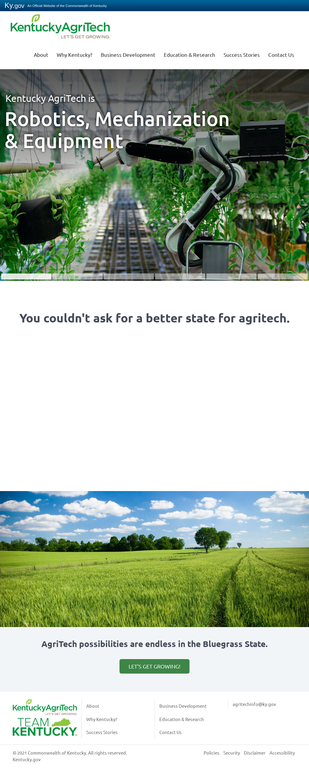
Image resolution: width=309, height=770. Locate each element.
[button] (154, 170)
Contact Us (281, 54)
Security (231, 752)
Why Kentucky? (74, 54)
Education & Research (189, 54)
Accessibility (282, 752)
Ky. (14, 5)
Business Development (128, 54)
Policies (211, 752)
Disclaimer (255, 752)
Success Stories (242, 54)
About (41, 54)
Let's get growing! (154, 666)
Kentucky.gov (27, 759)
